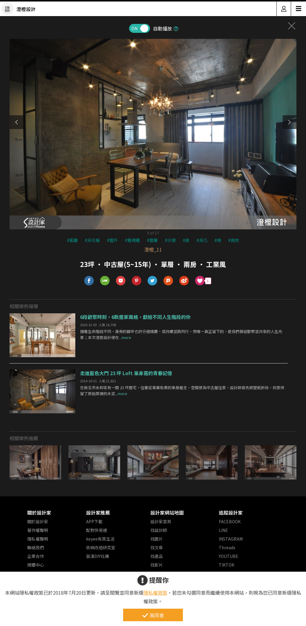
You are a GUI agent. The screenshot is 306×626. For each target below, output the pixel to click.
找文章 (156, 547)
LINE (223, 530)
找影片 (156, 565)
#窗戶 (112, 240)
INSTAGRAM (231, 539)
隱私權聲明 (37, 539)
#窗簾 (152, 240)
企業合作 (35, 556)
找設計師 (158, 530)
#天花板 (92, 240)
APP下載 (94, 521)
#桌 (186, 240)
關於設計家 (39, 512)
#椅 (218, 240)
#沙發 (170, 240)
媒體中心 (35, 565)
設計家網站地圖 (167, 512)
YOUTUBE (228, 556)
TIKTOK (226, 565)
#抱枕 (233, 240)
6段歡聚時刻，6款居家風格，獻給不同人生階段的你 (135, 316)
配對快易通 (96, 530)
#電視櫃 (132, 240)
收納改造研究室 (100, 547)
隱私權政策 (155, 592)
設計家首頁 (160, 521)
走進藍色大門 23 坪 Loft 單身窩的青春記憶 (126, 373)
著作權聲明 (37, 530)
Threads (227, 547)
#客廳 (72, 240)
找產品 (156, 556)
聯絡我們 (35, 547)
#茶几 (202, 240)
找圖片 (156, 539)
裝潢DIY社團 (97, 556)
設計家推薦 (98, 512)
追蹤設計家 (231, 512)
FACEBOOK (230, 521)
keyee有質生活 (100, 539)
